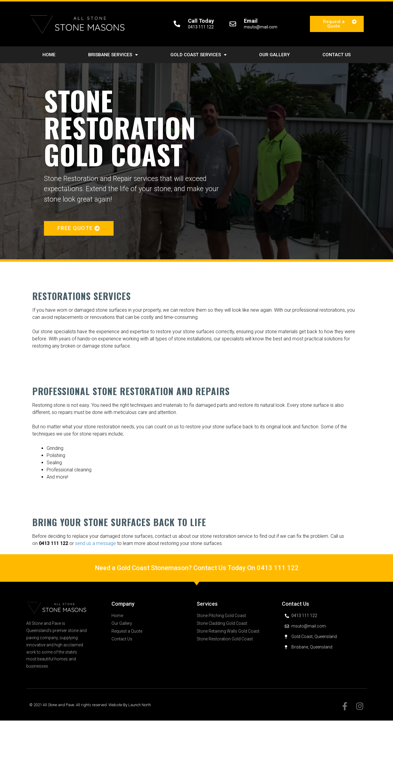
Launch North (139, 705)
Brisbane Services (113, 55)
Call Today (201, 21)
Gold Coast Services (198, 55)
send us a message (95, 543)
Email (251, 21)
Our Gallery (274, 54)
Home (49, 54)
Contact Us (336, 54)
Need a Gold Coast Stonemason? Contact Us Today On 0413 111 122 (197, 568)
